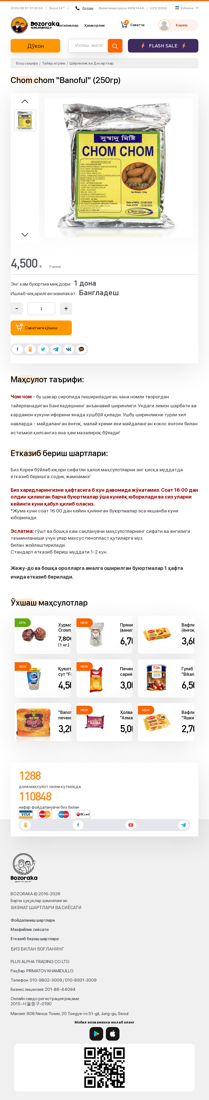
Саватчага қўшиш (36, 327)
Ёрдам (84, 8)
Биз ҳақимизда (41, 25)
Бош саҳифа (27, 63)
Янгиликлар (68, 25)
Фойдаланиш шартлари (33, 920)
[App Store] (112, 1034)
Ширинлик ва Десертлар (91, 63)
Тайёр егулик (53, 63)
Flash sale (163, 45)
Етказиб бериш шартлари (35, 938)
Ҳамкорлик (94, 25)
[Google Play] (96, 1034)
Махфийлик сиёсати (29, 929)
